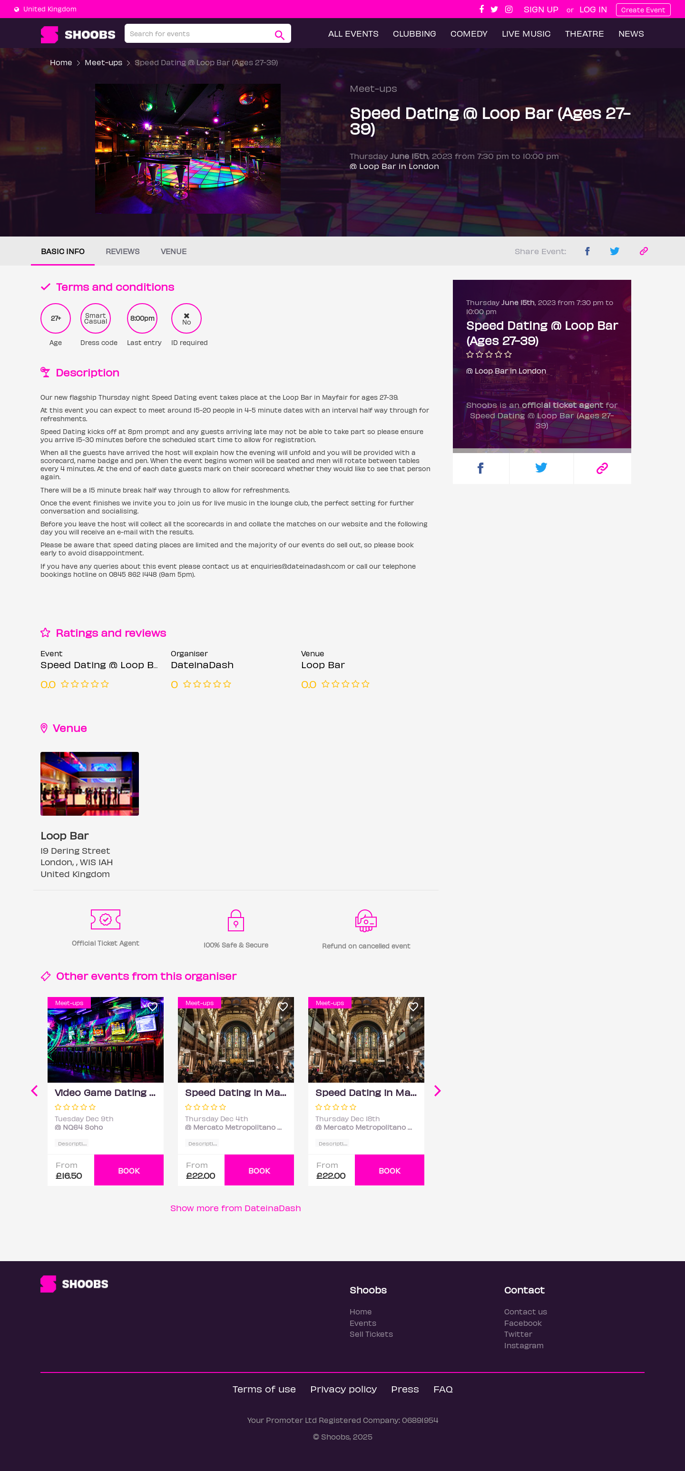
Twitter (518, 1333)
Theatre (584, 33)
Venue (173, 251)
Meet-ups (103, 62)
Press (405, 1388)
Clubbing (414, 33)
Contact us (525, 1311)
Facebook (523, 1322)
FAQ (443, 1388)
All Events (353, 33)
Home (61, 62)
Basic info (63, 251)
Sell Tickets (371, 1333)
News (631, 33)
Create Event (643, 10)
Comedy (469, 33)
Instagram (524, 1345)
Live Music (526, 33)
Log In (593, 9)
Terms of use (264, 1388)
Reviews (123, 251)
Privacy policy (343, 1388)
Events (363, 1322)
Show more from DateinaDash (235, 1208)
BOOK (129, 1170)
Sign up (541, 9)
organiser (210, 975)
